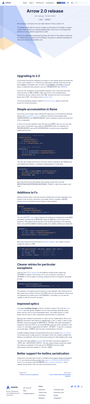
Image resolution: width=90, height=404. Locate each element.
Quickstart (41, 390)
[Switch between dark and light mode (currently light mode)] (67, 2)
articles (48, 19)
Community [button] (49, 3)
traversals (39, 341)
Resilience (41, 398)
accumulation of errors (32, 116)
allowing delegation (49, 242)
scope (28, 217)
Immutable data (59, 390)
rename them (48, 97)
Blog (24, 391)
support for (57, 360)
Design (56, 395)
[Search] (79, 2)
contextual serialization (55, 362)
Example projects (28, 393)
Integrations (57, 398)
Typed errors (42, 392)
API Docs (40, 3)
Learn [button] (31, 3)
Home (25, 3)
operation (32, 272)
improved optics (50, 101)
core (41, 19)
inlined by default (64, 333)
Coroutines (41, 395)
